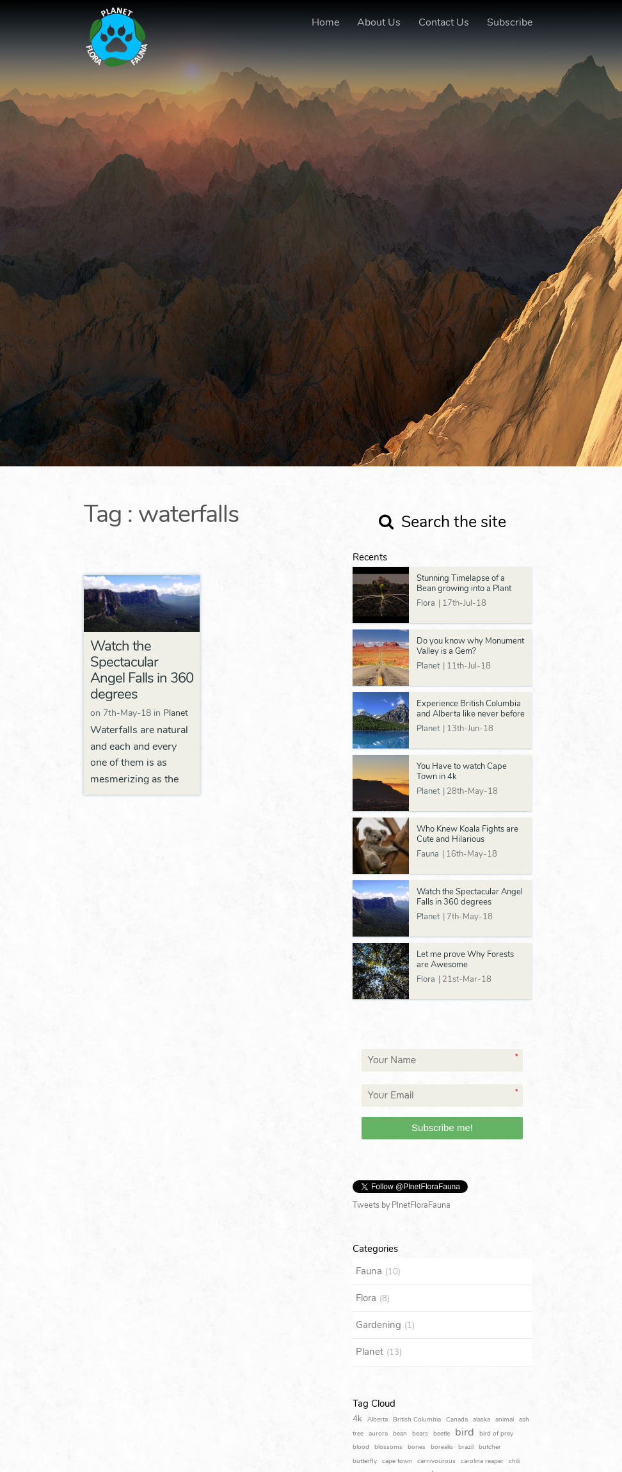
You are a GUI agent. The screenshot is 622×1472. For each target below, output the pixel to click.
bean (400, 1433)
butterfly (365, 1461)
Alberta (377, 1419)
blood (361, 1447)
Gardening (378, 1324)
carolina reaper (482, 1461)
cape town (397, 1461)
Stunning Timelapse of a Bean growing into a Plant (464, 583)
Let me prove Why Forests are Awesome (465, 959)
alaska (481, 1419)
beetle (441, 1433)
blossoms (388, 1447)
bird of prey (496, 1433)
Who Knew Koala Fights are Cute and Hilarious (467, 834)
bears (420, 1433)
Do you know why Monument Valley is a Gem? (470, 646)
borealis (442, 1447)
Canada (457, 1419)
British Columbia (417, 1419)
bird (464, 1432)
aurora (378, 1433)
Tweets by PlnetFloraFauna (402, 1204)
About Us (379, 22)
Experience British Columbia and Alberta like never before (471, 709)
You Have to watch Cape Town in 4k (462, 771)
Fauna (428, 854)
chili (514, 1461)
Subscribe (509, 22)
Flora (426, 603)
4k (357, 1419)
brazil (466, 1447)
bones (417, 1447)
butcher (490, 1447)
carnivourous (436, 1461)
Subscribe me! (442, 1127)
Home (325, 22)
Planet (175, 713)
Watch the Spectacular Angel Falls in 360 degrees (141, 670)
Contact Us (444, 22)
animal (504, 1419)
